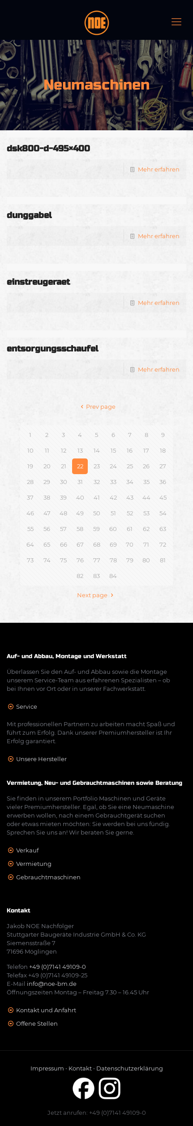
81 (163, 560)
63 (162, 528)
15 (113, 450)
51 (113, 513)
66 (63, 544)
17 (146, 450)
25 (130, 466)
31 (80, 481)
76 (80, 560)
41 (97, 497)
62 (146, 528)
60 (113, 528)
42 (113, 497)
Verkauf (27, 850)
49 (80, 513)
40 (80, 497)
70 (129, 544)
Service (26, 706)
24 (113, 466)
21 (63, 466)
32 (97, 481)
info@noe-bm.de (52, 983)
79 (129, 560)
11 (47, 450)
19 (30, 466)
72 (162, 544)
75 (63, 560)
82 (80, 575)
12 (63, 450)
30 (63, 481)
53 (146, 513)
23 (97, 466)
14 (97, 450)
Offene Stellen (37, 1023)
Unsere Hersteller (41, 758)
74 (47, 560)
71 (146, 544)
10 (30, 450)
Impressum (47, 1068)
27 (162, 466)
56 (46, 528)
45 (163, 497)
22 (80, 466)
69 (113, 544)
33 (113, 481)
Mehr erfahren (159, 169)
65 (46, 544)
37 (30, 497)
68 (96, 544)
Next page (96, 595)
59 (96, 528)
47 (47, 513)
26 (146, 466)
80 (146, 560)
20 (47, 466)
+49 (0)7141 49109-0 (57, 966)
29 (46, 481)
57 (63, 528)
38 (46, 497)
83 (96, 575)
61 (130, 528)
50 (96, 513)
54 (163, 513)
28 (30, 481)
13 (80, 450)
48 (63, 513)
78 (113, 560)
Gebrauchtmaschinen (48, 877)
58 (80, 528)
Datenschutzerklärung (129, 1068)
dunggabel (29, 215)
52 (130, 513)
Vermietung (33, 863)
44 (146, 497)
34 (129, 481)
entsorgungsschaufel (52, 348)
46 (30, 513)
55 (30, 528)
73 (30, 560)
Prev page (96, 406)
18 (163, 450)
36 (162, 481)
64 (30, 544)
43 (129, 497)
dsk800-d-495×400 (48, 148)
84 (113, 575)
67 (80, 544)
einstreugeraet (38, 282)
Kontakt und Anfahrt (46, 1010)
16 (130, 450)
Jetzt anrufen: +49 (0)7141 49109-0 (96, 1112)
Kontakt (80, 1068)
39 (63, 497)
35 (146, 481)
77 (96, 560)
